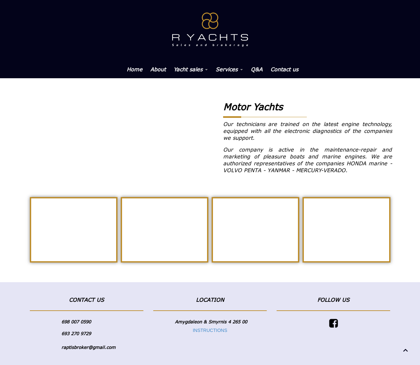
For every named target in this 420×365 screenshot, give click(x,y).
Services (229, 69)
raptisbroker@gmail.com (88, 347)
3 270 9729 (79, 333)
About (158, 69)
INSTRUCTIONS (210, 330)
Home (134, 69)
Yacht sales (191, 69)
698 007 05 (73, 321)
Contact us (284, 69)
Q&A (256, 69)
